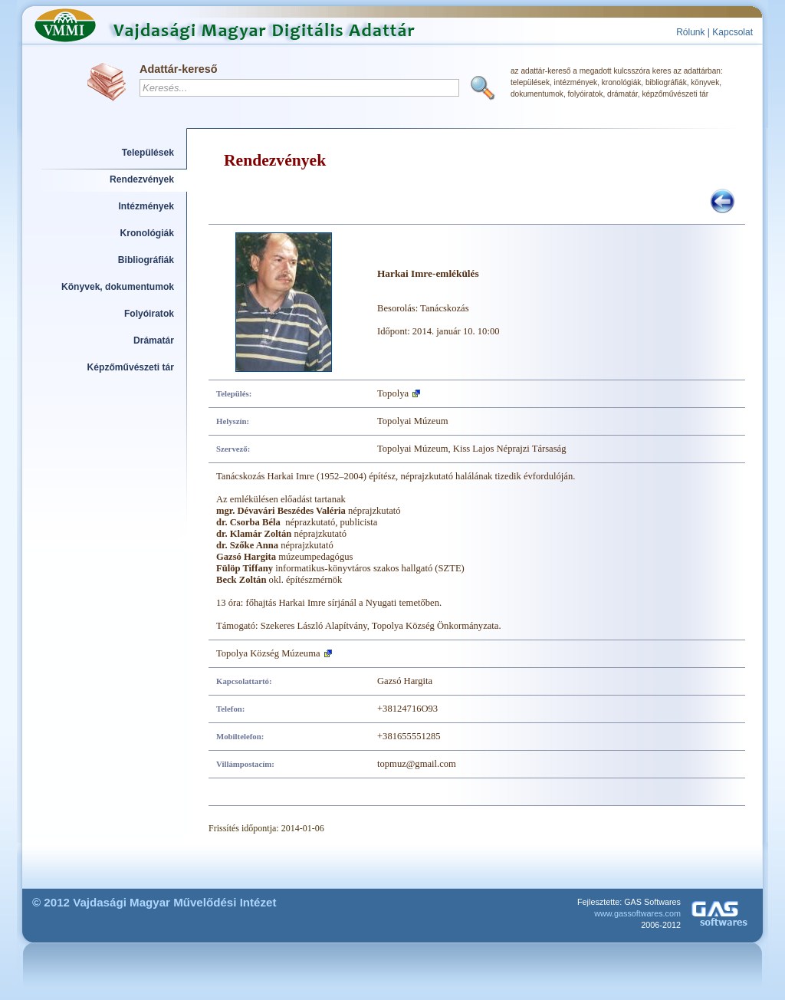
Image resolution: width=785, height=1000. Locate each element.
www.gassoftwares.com (637, 913)
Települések (148, 152)
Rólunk (690, 32)
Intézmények (147, 206)
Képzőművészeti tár (130, 367)
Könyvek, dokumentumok (117, 286)
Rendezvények (142, 179)
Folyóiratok (149, 313)
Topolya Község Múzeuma (268, 653)
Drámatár (153, 340)
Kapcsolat (732, 32)
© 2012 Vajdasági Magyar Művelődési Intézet (154, 902)
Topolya (393, 393)
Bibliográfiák (146, 260)
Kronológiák (147, 233)
